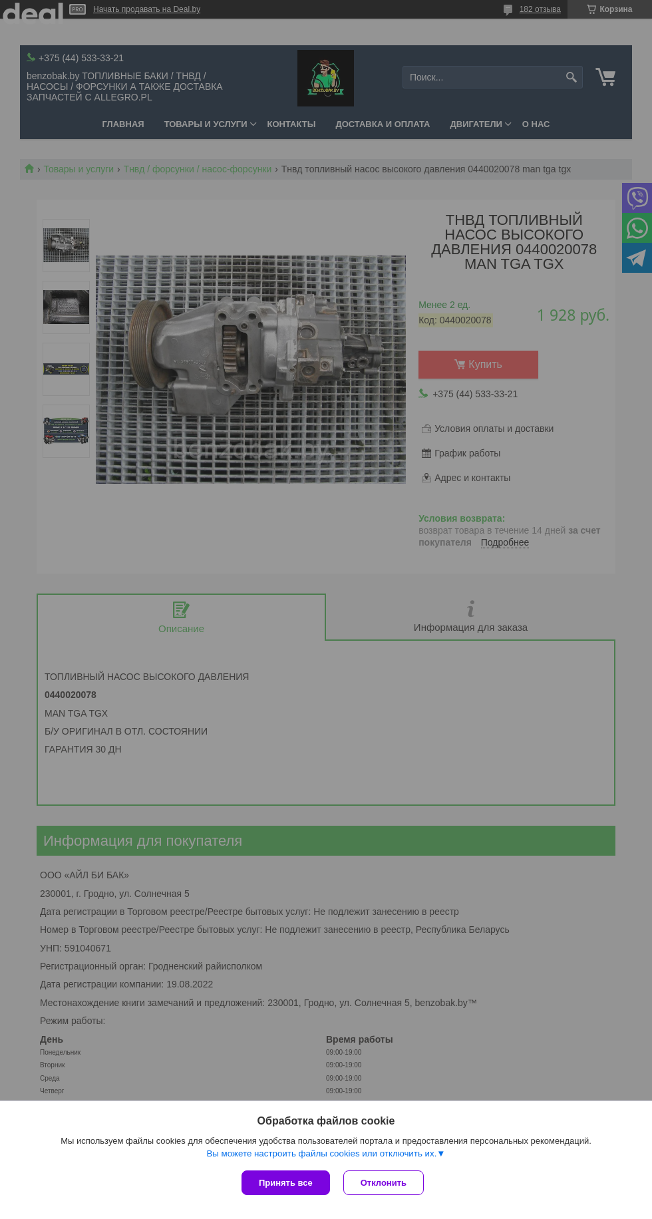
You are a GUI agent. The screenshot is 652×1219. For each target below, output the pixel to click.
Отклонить (384, 1183)
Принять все (286, 1183)
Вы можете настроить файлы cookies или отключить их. (321, 1153)
